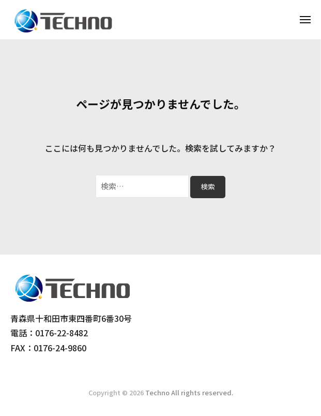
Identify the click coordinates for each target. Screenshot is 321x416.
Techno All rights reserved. (189, 392)
